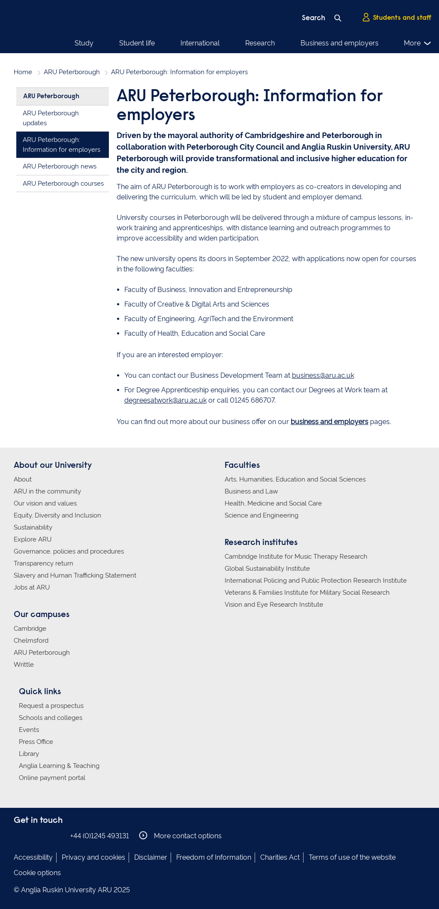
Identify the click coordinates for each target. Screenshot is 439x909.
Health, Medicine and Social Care (273, 503)
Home (23, 72)
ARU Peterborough (72, 72)
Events (29, 730)
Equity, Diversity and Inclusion (57, 515)
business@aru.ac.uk (323, 375)
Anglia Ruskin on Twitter (45, 835)
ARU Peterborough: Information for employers (61, 145)
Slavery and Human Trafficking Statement (75, 575)
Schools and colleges (50, 718)
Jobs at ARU (32, 587)
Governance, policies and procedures (69, 551)
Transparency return (43, 563)
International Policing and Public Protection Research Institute (316, 580)
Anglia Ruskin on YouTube (57, 835)
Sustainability (33, 527)
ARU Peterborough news (59, 166)
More (418, 43)
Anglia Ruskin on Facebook (19, 835)
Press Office (36, 742)
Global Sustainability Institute (267, 568)
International (200, 43)
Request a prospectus (51, 706)
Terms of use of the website (352, 857)
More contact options (180, 835)
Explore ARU (32, 539)
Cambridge (30, 628)
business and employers (329, 422)
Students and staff (396, 18)
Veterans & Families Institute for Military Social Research (307, 592)
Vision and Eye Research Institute (274, 604)
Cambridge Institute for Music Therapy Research (296, 556)
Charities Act (280, 857)
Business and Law (251, 491)
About (23, 479)
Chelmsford (31, 640)
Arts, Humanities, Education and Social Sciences (295, 479)
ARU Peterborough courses (63, 183)
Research (260, 43)
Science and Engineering (261, 515)
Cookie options (37, 873)
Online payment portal (52, 778)
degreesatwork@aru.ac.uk (165, 400)
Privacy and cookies (93, 857)
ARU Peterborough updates (51, 118)
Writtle (24, 664)
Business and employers (340, 43)
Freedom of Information (213, 857)
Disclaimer (150, 857)
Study (84, 43)
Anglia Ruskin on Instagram (32, 835)
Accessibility (33, 857)
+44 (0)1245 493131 (99, 836)
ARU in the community (47, 491)
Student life (137, 43)
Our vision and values (45, 503)
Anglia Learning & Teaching (59, 766)
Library (29, 754)
